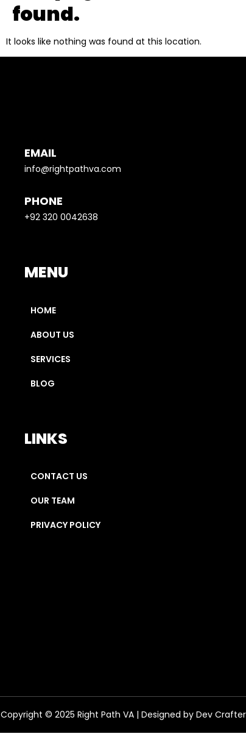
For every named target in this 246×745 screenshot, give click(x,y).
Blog (42, 383)
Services (50, 359)
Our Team (52, 500)
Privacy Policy (66, 525)
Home (43, 310)
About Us (52, 335)
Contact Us (59, 476)
